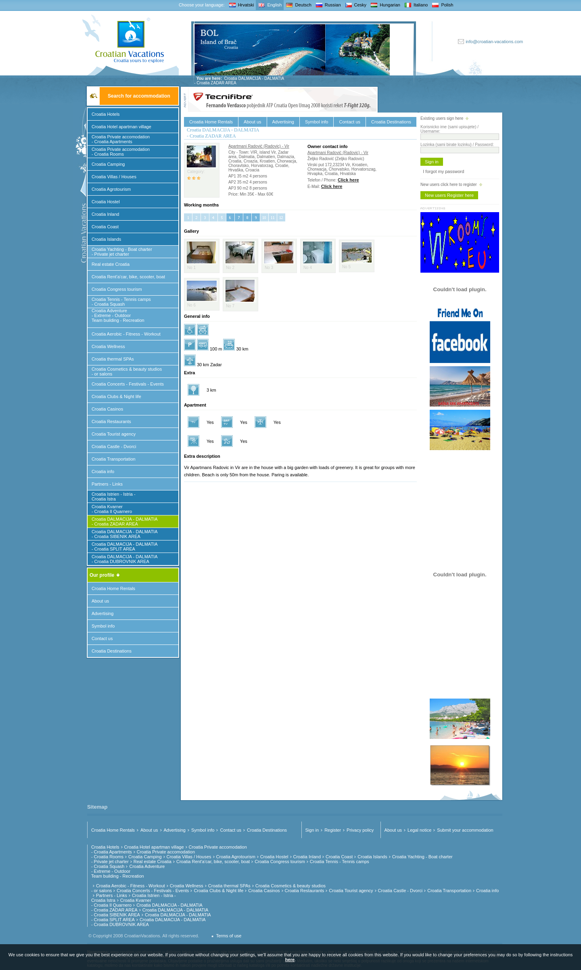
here (290, 959)
